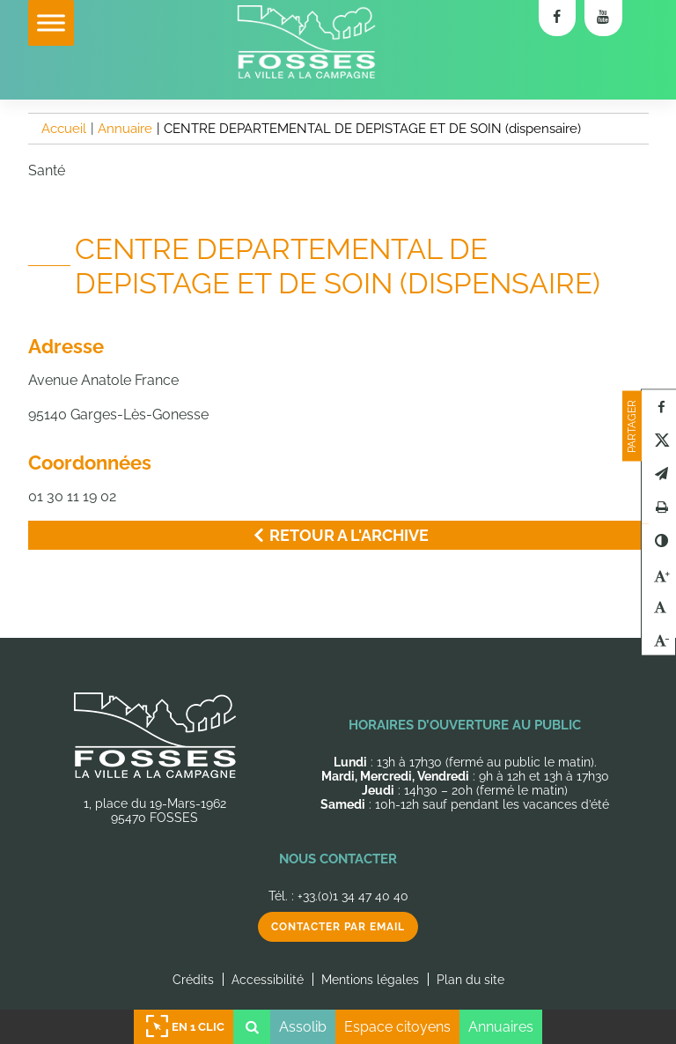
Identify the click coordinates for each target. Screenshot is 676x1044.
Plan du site (470, 980)
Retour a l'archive (338, 535)
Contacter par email (338, 927)
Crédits (193, 980)
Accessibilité (267, 980)
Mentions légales (370, 980)
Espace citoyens (397, 1026)
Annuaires (500, 1026)
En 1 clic (184, 1027)
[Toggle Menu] (51, 22)
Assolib (303, 1026)
